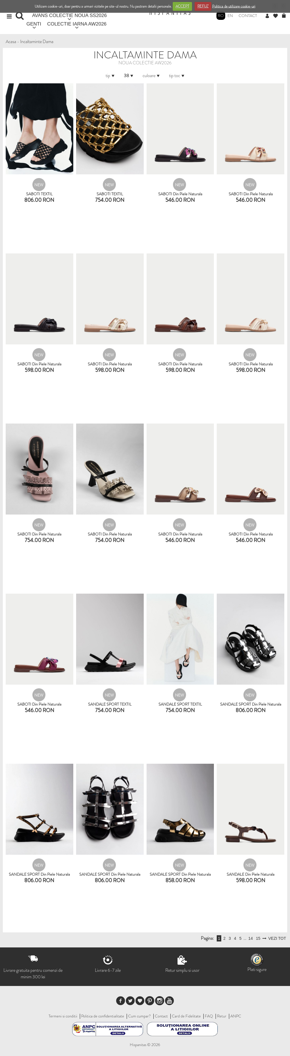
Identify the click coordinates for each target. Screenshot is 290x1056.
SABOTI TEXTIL (39, 194)
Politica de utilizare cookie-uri (233, 6)
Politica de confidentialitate (102, 1016)
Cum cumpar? (139, 1016)
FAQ (209, 1016)
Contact (248, 15)
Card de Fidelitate (186, 1016)
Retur (221, 1016)
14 (250, 938)
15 (258, 938)
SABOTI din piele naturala (180, 194)
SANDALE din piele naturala (250, 874)
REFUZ (202, 6)
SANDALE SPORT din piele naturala (250, 704)
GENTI (33, 24)
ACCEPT (182, 6)
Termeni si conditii (63, 1016)
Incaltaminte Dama (36, 41)
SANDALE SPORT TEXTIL (110, 704)
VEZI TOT (277, 938)
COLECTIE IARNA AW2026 (77, 24)
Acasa (11, 41)
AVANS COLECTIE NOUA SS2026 (69, 15)
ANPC (235, 1016)
